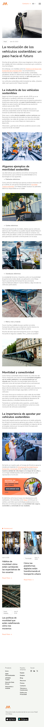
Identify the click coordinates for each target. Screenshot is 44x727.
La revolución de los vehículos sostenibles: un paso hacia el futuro (21, 51)
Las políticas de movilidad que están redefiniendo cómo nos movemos (11, 623)
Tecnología (28, 558)
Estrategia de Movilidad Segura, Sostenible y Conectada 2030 (20, 468)
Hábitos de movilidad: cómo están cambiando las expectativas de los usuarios (11, 567)
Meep (25, 500)
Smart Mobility (6, 612)
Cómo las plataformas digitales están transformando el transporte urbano (32, 568)
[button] (40, 4)
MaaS (5, 41)
